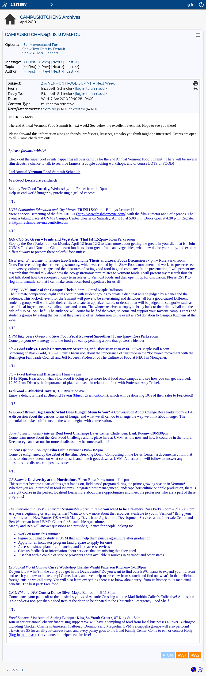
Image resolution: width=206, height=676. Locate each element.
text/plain (48, 109)
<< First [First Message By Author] (29, 71)
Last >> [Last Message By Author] (72, 71)
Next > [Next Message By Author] (57, 71)
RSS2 (195, 655)
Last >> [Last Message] (72, 62)
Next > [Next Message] (57, 62)
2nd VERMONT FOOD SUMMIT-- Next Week (78, 83)
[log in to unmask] (90, 88)
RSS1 (182, 655)
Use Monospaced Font (41, 45)
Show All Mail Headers (40, 53)
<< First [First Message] (29, 62)
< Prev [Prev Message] (43, 62)
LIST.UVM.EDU (15, 670)
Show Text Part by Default (43, 49)
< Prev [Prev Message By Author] (43, 71)
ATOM (168, 655)
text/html (77, 109)
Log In (188, 5)
